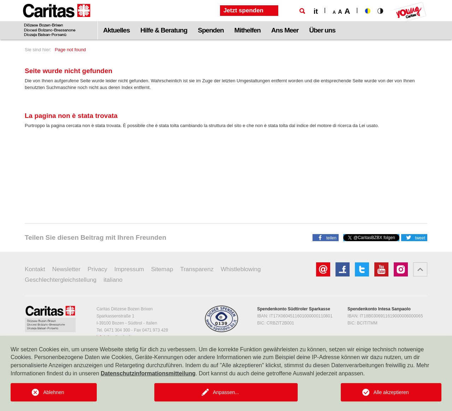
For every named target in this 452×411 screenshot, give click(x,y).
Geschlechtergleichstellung (60, 279)
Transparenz (197, 269)
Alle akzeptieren (391, 392)
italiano (113, 279)
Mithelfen (247, 30)
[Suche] (302, 11)
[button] (326, 237)
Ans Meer (285, 30)
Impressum (129, 269)
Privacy (97, 269)
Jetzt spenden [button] (243, 10)
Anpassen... (226, 392)
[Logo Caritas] (56, 20)
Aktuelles (116, 30)
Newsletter (66, 269)
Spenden (211, 30)
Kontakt (35, 269)
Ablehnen (53, 392)
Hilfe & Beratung (163, 30)
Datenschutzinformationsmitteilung (148, 373)
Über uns (322, 30)
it (316, 11)
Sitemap (162, 269)
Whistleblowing (241, 269)
